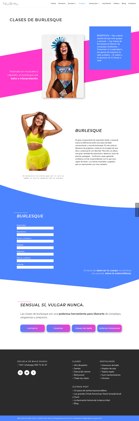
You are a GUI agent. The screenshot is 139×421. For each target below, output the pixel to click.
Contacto (132, 4)
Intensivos (93, 4)
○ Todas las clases (80, 378)
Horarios (62, 4)
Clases (82, 4)
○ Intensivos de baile (109, 365)
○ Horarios (104, 378)
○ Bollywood (78, 375)
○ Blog (75, 403)
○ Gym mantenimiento (110, 375)
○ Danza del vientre (81, 371)
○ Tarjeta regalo (107, 371)
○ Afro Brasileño (79, 365)
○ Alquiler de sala (108, 368)
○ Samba (76, 368)
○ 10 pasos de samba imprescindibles (89, 390)
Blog (124, 4)
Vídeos (116, 4)
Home (53, 4)
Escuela (71, 4)
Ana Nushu (106, 4)
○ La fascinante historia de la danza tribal (91, 400)
